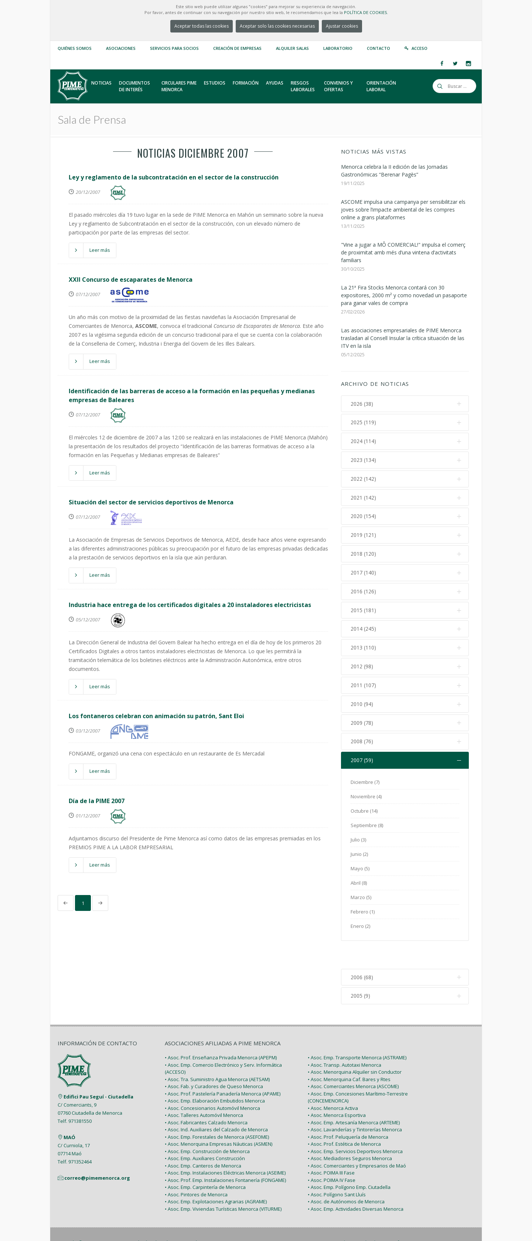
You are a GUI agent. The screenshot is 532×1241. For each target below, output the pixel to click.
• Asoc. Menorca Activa (333, 1083)
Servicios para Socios (174, 48)
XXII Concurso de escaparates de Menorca (130, 279)
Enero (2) (360, 927)
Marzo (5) (361, 898)
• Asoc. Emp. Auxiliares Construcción (205, 1134)
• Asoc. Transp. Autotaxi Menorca (344, 1040)
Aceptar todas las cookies (201, 26)
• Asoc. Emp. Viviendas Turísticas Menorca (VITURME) (223, 1184)
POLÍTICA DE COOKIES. (366, 12)
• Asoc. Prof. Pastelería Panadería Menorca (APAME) (222, 1069)
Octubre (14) (364, 812)
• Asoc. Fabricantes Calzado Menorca (206, 1097)
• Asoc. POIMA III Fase (331, 1148)
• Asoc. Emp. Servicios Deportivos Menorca (355, 1126)
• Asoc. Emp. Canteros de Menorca (203, 1141)
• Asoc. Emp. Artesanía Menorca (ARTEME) (354, 1097)
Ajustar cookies (342, 26)
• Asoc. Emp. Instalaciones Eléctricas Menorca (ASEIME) (225, 1148)
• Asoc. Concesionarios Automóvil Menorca (212, 1083)
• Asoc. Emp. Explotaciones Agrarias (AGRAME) (216, 1177)
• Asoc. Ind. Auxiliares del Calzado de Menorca (216, 1105)
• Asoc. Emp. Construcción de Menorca (207, 1126)
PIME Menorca (111, 1218)
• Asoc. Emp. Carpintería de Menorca (205, 1162)
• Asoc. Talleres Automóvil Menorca (204, 1090)
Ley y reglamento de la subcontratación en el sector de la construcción (174, 177)
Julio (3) (358, 841)
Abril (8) (359, 884)
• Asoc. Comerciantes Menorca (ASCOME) (353, 1062)
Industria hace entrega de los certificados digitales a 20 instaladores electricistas (190, 605)
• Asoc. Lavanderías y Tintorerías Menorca (355, 1105)
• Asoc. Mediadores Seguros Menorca (350, 1134)
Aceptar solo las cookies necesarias (277, 26)
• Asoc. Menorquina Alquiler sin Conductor (355, 1047)
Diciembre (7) (365, 783)
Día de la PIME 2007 (97, 801)
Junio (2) (359, 855)
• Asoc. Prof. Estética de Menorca (344, 1119)
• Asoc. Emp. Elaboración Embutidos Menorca (215, 1076)
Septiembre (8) (367, 826)
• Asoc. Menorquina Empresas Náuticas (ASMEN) (218, 1119)
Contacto (378, 48)
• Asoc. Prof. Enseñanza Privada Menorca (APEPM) (221, 1033)
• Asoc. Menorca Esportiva (337, 1090)
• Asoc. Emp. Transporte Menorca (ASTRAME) (357, 1033)
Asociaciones (121, 48)
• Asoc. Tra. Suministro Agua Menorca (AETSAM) (217, 1054)
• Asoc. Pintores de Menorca (196, 1169)
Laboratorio (337, 48)
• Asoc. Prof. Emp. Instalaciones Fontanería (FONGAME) (225, 1155)
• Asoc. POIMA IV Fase (331, 1155)
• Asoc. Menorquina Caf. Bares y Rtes (349, 1054)
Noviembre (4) (366, 798)
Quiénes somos (75, 48)
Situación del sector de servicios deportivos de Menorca (151, 502)
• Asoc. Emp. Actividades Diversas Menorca (355, 1184)
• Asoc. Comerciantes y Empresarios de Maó (357, 1141)
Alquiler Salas (292, 48)
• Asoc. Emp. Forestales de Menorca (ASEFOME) (217, 1112)
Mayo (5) (360, 870)
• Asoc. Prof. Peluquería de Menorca (348, 1112)
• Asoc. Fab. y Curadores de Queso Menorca (214, 1062)
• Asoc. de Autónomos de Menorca (346, 1177)
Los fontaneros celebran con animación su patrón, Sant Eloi (156, 716)
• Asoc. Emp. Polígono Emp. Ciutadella (349, 1162)
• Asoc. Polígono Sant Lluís (337, 1169)
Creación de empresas (237, 48)
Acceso (419, 48)
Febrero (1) (363, 913)
